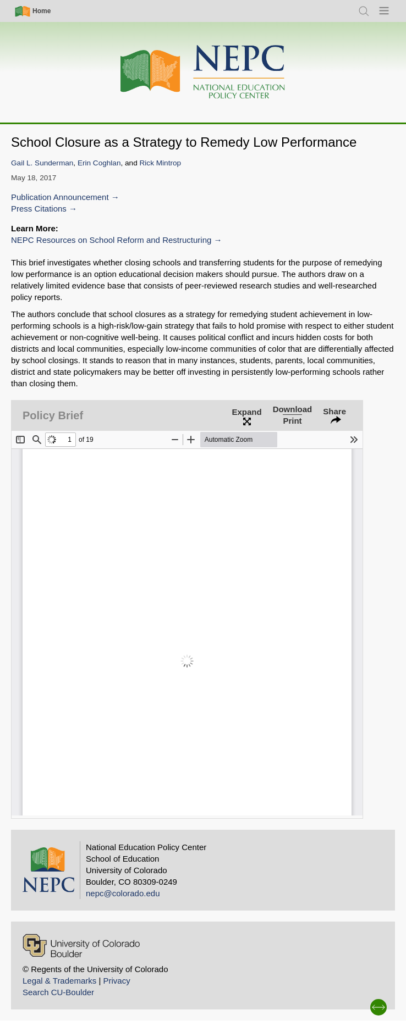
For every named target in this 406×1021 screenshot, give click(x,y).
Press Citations (39, 208)
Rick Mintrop (161, 163)
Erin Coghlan (99, 163)
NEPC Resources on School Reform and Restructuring (111, 240)
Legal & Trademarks (59, 980)
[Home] (203, 72)
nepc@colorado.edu (123, 893)
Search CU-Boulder (58, 992)
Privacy (116, 980)
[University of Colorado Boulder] (81, 945)
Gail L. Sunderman (42, 163)
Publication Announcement (60, 197)
